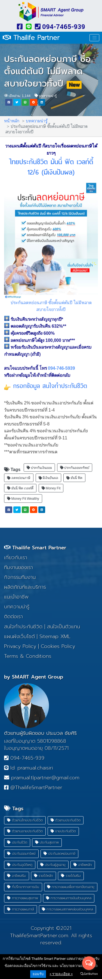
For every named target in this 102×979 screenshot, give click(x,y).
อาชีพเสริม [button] (16, 875)
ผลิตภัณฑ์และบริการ (25, 587)
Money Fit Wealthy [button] (23, 494)
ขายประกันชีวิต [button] (63, 831)
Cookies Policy (58, 646)
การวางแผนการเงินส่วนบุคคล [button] (69, 898)
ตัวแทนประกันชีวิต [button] (66, 820)
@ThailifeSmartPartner (33, 787)
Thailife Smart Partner (35, 548)
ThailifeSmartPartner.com (39, 935)
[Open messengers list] (89, 963)
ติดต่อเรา (13, 616)
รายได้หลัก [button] (43, 875)
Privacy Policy (20, 646)
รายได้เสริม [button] (71, 875)
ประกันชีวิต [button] (17, 842)
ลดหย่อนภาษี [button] (18, 474)
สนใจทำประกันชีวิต (23, 626)
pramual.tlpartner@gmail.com (41, 778)
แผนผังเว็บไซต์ (19, 636)
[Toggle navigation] (94, 37)
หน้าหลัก (11, 120)
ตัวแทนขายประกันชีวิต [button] (25, 831)
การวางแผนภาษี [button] (20, 909)
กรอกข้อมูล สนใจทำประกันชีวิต (50, 382)
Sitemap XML (54, 636)
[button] (8, 102)
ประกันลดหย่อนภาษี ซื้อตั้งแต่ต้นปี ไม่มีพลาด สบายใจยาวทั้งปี (47, 71)
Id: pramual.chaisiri (28, 768)
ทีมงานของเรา (18, 567)
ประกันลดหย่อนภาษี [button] (60, 853)
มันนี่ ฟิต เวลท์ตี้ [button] (20, 484)
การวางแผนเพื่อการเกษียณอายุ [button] (71, 886)
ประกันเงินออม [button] (39, 463)
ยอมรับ (38, 974)
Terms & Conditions (27, 656)
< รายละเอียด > (61, 974)
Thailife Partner (31, 38)
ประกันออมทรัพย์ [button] (74, 463)
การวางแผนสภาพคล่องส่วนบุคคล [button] (67, 909)
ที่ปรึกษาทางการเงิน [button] (23, 886)
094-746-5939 (61, 364)
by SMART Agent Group (33, 677)
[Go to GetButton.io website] (89, 973)
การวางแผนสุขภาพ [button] (22, 898)
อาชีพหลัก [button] (82, 864)
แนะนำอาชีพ (16, 597)
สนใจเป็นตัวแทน (63, 626)
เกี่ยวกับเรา (15, 557)
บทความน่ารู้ (46, 95)
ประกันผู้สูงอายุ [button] (53, 864)
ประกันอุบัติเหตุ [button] (19, 864)
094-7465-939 (60, 26)
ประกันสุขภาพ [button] (47, 842)
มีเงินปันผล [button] (48, 474)
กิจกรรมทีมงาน (20, 577)
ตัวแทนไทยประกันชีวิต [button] (25, 820)
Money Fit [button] (51, 484)
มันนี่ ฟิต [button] (74, 474)
